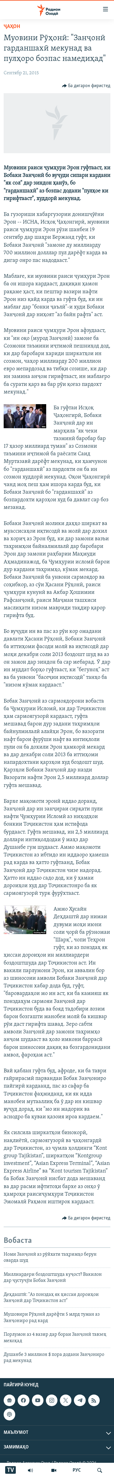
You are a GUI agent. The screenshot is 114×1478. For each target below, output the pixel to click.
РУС (77, 1470)
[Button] (86, 86)
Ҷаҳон (12, 27)
